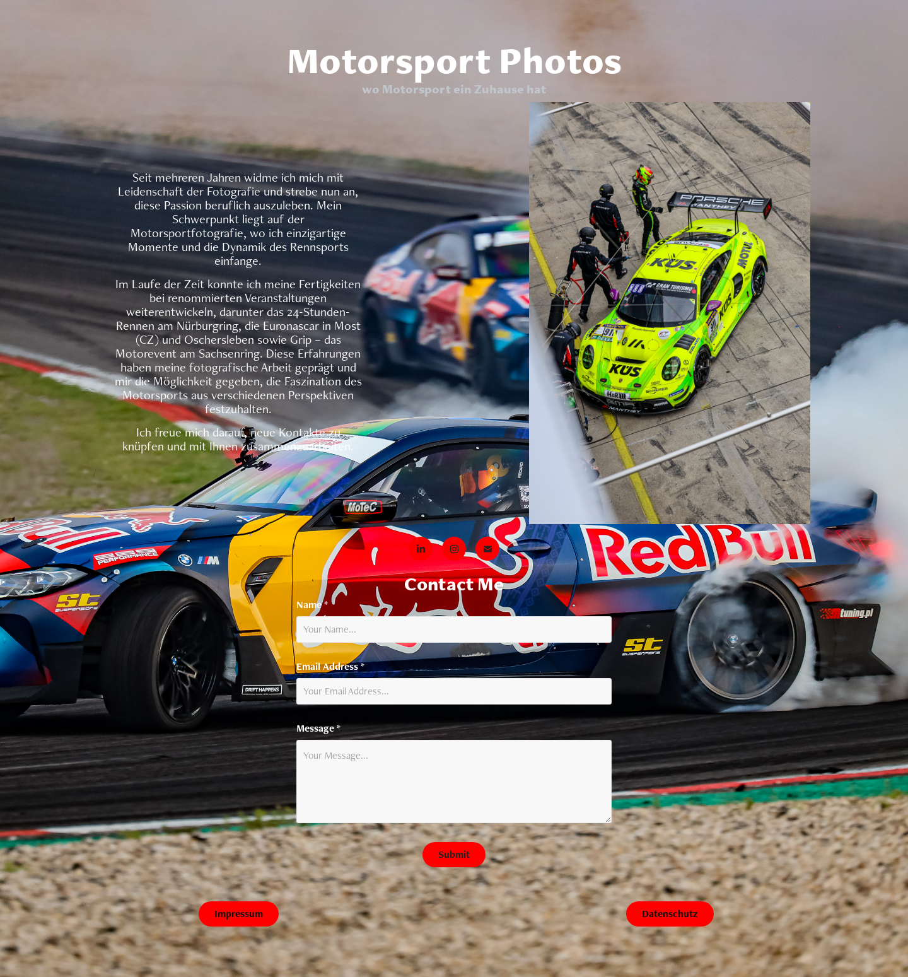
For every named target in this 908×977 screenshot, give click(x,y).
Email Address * (330, 667)
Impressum (238, 913)
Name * (312, 605)
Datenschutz (670, 913)
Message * (318, 728)
